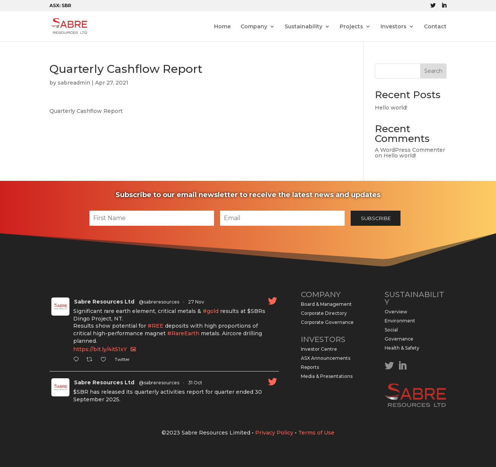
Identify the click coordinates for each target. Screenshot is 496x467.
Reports (310, 367)
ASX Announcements (325, 358)
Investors (393, 27)
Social (391, 330)
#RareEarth (183, 333)
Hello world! (391, 107)
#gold (211, 311)
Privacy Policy (274, 432)
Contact (435, 27)
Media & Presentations (327, 376)
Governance (399, 339)
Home (222, 27)
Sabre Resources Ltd (104, 301)
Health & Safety (402, 348)
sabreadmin (74, 82)
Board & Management (326, 304)
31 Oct (195, 382)
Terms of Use (316, 432)
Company (253, 27)
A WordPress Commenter (410, 149)
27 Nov (196, 302)
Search (433, 71)
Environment (400, 321)
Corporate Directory (324, 313)
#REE (155, 325)
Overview (396, 311)
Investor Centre (319, 349)
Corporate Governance (327, 322)
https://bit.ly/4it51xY (100, 349)
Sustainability (303, 27)
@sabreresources (159, 302)
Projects (351, 27)
